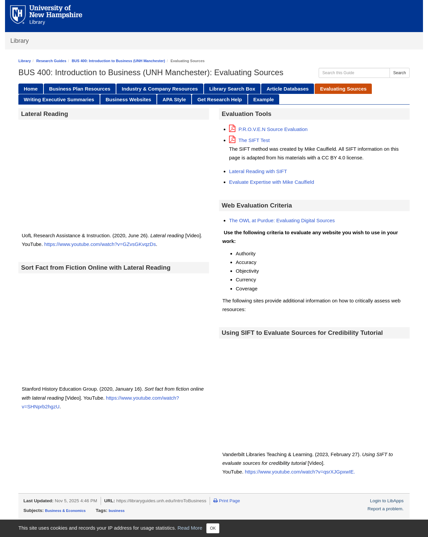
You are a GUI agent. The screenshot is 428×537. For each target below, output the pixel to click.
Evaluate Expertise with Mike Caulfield (271, 182)
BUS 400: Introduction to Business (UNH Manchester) (118, 61)
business (117, 511)
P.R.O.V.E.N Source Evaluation (268, 129)
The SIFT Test (249, 140)
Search (399, 73)
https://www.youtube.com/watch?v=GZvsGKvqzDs (99, 244)
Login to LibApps (387, 500)
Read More (190, 528)
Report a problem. (385, 508)
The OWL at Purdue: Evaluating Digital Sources (282, 220)
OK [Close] (213, 528)
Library (19, 40)
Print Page (226, 500)
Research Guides (51, 61)
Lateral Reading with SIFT (258, 171)
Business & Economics (65, 511)
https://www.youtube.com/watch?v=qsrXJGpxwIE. (300, 472)
